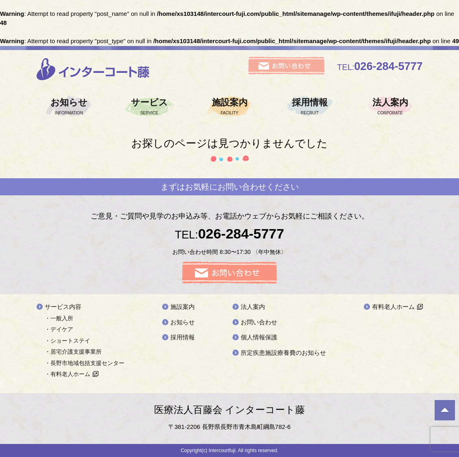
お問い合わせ (259, 322)
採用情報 (309, 106)
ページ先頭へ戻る (445, 410)
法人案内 (390, 106)
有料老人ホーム (393, 306)
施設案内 (229, 106)
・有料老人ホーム (67, 374)
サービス (149, 106)
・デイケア (59, 329)
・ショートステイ (67, 340)
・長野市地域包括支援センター (84, 363)
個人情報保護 (259, 337)
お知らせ (69, 106)
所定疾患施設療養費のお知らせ (283, 352)
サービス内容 (63, 306)
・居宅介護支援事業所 (73, 351)
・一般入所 (59, 318)
